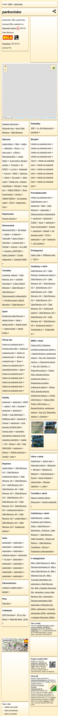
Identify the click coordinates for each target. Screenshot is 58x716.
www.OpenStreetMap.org (39, 680)
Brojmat (17, 186)
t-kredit (5, 457)
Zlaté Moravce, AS (14, 485)
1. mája (43, 486)
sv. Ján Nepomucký (45, 128)
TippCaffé (6, 239)
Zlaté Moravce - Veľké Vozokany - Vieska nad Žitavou (42, 539)
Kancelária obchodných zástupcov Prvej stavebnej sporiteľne (13, 436)
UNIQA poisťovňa (18, 452)
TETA (11, 203)
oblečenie (8, 148)
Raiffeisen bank (8, 419)
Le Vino (14, 169)
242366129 (46, 627)
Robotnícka (35, 461)
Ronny (17, 148)
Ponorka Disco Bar (9, 349)
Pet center (16, 178)
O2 (5, 444)
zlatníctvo (23, 174)
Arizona (14, 247)
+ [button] (5, 66)
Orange (18, 194)
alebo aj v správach (11, 714)
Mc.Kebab (22, 230)
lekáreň (5, 592)
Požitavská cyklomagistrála (42, 551)
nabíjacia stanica (9, 555)
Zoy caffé (23, 247)
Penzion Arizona (8, 219)
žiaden (24, 144)
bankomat (6, 402)
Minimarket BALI (8, 157)
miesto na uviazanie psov (12, 344)
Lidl (43, 239)
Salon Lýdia (35, 255)
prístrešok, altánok (9, 275)
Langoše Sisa (17, 243)
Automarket (7, 572)
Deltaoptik (23, 169)
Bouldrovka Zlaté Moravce (12, 316)
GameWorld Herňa (9, 370)
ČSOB (4, 415)
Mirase (12, 444)
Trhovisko (15, 165)
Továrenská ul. (37, 330)
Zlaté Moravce (17, 132)
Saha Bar (6, 243)
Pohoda (5, 247)
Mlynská (36, 470)
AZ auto (7, 559)
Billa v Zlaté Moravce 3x (40, 563)
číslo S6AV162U (16, 415)
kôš (13, 406)
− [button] (5, 70)
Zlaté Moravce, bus (38, 202)
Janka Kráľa (36, 482)
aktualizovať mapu (43, 625)
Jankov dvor (47, 461)
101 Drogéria (38, 244)
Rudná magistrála (49, 502)
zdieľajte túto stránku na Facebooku (39, 663)
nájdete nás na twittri (11, 707)
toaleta (7, 406)
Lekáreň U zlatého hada (11, 588)
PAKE (15, 174)
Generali (20, 406)
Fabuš (6, 178)
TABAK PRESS (14, 190)
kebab (6, 234)
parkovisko (18, 4)
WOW (25, 402)
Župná (33, 478)
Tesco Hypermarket (38, 227)
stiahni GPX (35, 631)
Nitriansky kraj (8, 128)
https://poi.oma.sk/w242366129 (47, 118)
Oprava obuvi (7, 431)
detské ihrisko (7, 320)
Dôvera (5, 452)
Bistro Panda (18, 239)
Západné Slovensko (10, 124)
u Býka (16, 153)
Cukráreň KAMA (20, 259)
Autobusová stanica (15, 510)
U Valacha (16, 234)
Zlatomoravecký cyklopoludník (14, 296)
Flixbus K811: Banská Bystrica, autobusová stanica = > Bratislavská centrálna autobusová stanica (42, 379)
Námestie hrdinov (10, 28)
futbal (18, 320)
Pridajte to (46, 701)
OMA (10, 4)
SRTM (52, 699)
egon (12, 457)
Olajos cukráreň (8, 255)
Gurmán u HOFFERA (12, 251)
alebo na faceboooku (11, 710)
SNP (33, 128)
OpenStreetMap (19, 118)
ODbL (48, 682)
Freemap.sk (31, 118)
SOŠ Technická (8, 615)
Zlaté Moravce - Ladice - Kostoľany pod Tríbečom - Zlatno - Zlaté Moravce (41, 522)
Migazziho (52, 465)
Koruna (7, 174)
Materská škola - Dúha (19, 619)
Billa (17, 144)
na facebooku (37, 662)
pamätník (34, 132)
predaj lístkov (7, 144)
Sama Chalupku (45, 478)
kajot (22, 370)
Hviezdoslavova (47, 474)
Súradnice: (6, 44)
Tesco (19, 361)
